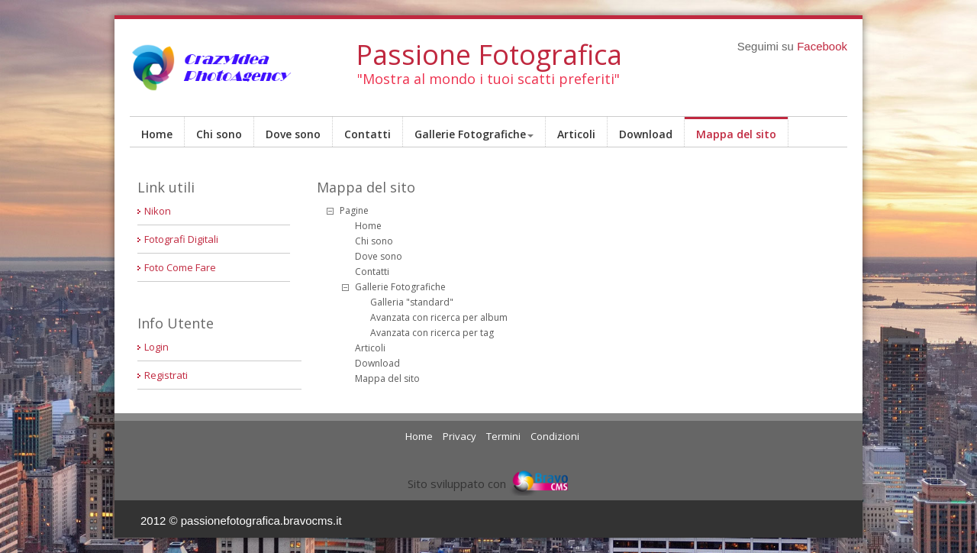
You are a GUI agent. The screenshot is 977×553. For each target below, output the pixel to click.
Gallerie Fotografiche (474, 134)
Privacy (459, 436)
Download (645, 134)
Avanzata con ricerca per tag (432, 332)
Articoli (576, 134)
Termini (503, 436)
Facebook (822, 46)
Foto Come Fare (180, 267)
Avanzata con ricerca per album (439, 317)
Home (157, 134)
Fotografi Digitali (181, 239)
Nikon (157, 211)
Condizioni (554, 436)
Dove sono (293, 134)
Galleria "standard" (411, 302)
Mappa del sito (736, 134)
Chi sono (219, 134)
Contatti (367, 134)
